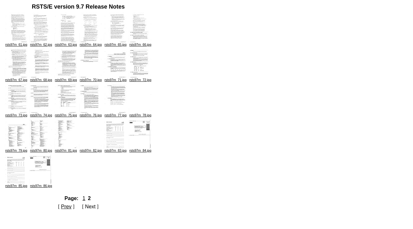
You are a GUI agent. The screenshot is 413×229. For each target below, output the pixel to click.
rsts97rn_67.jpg (16, 78)
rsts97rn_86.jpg (41, 184)
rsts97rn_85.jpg (16, 184)
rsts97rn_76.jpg (90, 114)
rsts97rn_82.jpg (90, 149)
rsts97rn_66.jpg (140, 43)
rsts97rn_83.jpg (115, 149)
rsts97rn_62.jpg (41, 43)
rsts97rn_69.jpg (66, 78)
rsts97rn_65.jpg (115, 43)
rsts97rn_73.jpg (16, 114)
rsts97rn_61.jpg (16, 43)
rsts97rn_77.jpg (115, 114)
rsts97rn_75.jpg (66, 114)
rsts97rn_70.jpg (90, 78)
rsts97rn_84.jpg (140, 149)
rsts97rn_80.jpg (41, 149)
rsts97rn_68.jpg (41, 78)
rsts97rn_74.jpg (41, 114)
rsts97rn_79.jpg (16, 149)
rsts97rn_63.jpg (66, 43)
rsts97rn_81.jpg (66, 149)
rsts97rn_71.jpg (115, 78)
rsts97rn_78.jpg (140, 114)
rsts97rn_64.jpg (90, 43)
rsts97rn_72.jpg (140, 78)
